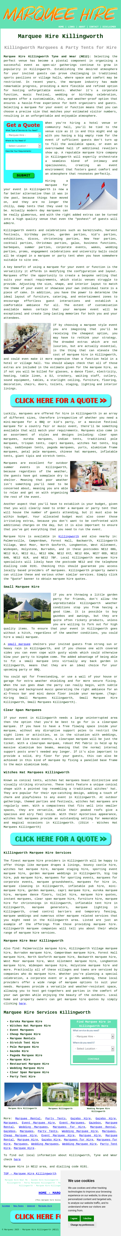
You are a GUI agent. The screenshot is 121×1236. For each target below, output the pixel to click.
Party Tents (55, 1118)
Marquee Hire (90, 1135)
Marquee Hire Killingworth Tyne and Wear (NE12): (47, 56)
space (90, 144)
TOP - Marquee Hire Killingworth (30, 1173)
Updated (31, 1206)
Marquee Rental (27, 1118)
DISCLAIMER (109, 27)
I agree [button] (74, 1218)
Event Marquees (71, 1122)
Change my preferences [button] (82, 1225)
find (15, 948)
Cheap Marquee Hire (20, 1135)
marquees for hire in (96, 882)
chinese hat (70, 451)
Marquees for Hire (69, 1127)
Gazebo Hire (80, 1118)
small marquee (19, 644)
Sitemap (6, 1206)
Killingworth (68, 536)
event (49, 139)
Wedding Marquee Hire (80, 1131)
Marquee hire (14, 536)
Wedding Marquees (33, 1127)
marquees (10, 98)
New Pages (18, 1206)
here (22, 1003)
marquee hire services (37, 932)
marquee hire (106, 557)
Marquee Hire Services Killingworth (47, 1012)
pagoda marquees (60, 447)
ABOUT (82, 27)
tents (70, 784)
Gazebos (95, 1122)
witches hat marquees (62, 780)
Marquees (88, 430)
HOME (61, 27)
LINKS (71, 27)
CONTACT (94, 27)
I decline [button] (87, 1218)
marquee (71, 982)
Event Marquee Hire (38, 1122)
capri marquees (61, 443)
